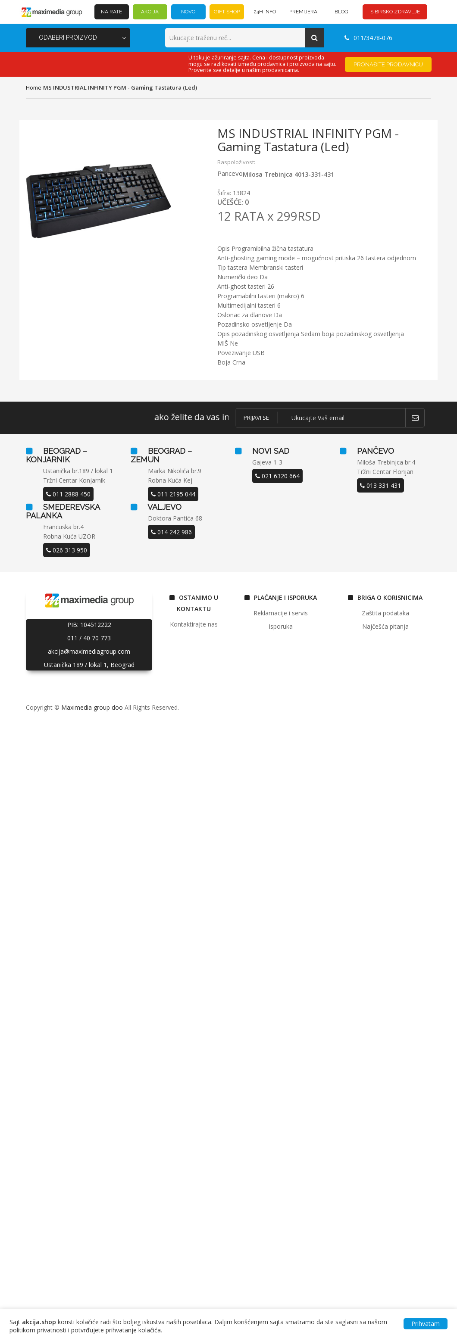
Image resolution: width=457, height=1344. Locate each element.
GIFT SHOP (227, 12)
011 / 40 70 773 (89, 638)
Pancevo (230, 173)
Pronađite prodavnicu (388, 64)
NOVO (188, 12)
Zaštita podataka (385, 613)
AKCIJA (150, 12)
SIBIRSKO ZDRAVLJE (395, 12)
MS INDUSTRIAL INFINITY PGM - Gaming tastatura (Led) (120, 87)
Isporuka (281, 626)
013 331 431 (380, 485)
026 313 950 (66, 550)
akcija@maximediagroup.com (89, 651)
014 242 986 (171, 532)
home (33, 87)
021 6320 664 (277, 476)
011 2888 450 (68, 494)
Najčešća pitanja (385, 626)
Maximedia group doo (92, 707)
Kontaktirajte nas (194, 624)
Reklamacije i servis (281, 613)
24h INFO (265, 12)
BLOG (341, 12)
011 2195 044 (173, 494)
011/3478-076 (368, 38)
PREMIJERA (303, 12)
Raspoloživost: (236, 162)
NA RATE (111, 12)
